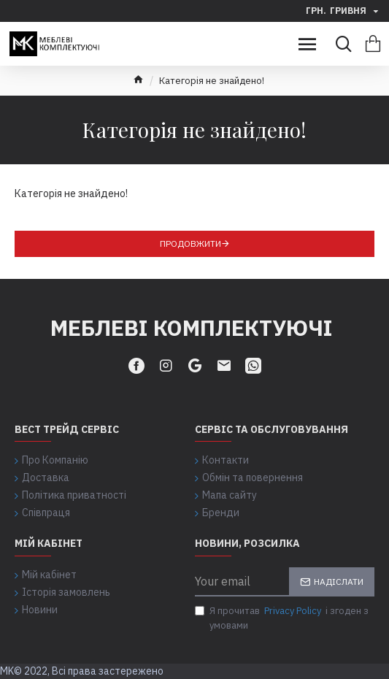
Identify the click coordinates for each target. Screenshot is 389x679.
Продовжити (190, 243)
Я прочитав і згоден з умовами (282, 618)
